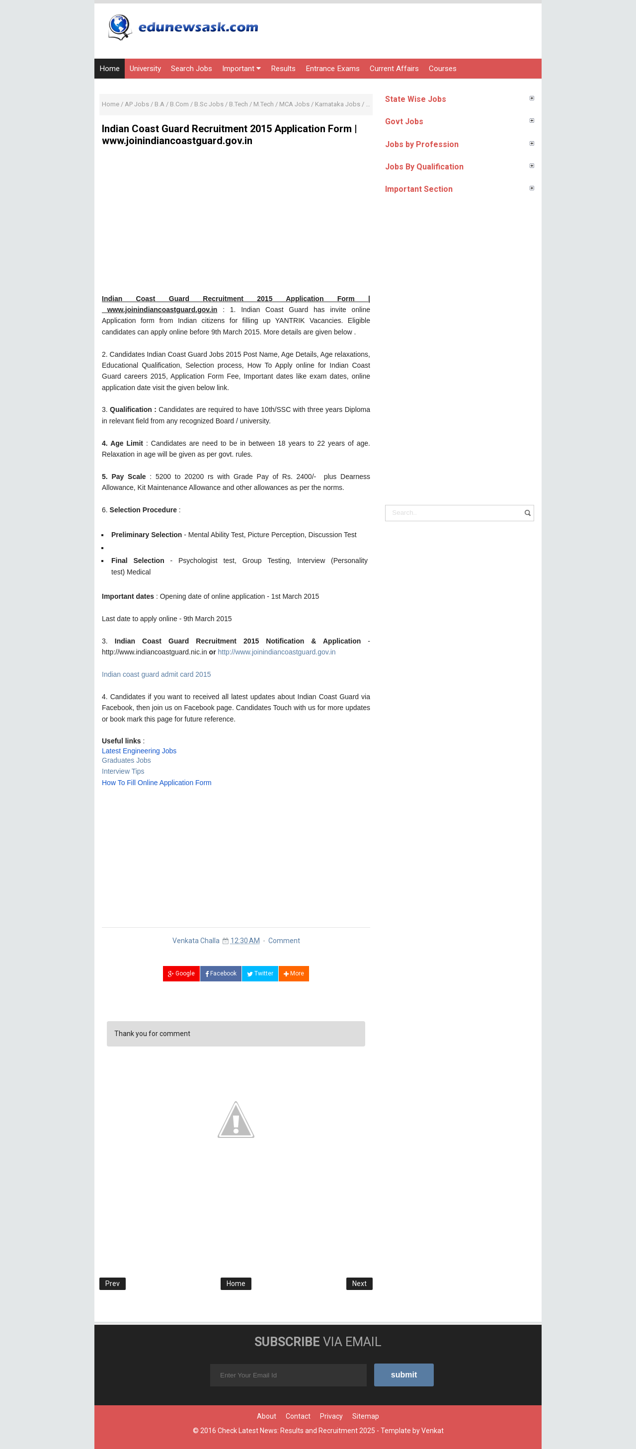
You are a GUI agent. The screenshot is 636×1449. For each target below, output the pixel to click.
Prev (112, 1284)
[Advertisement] (236, 223)
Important (241, 68)
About (266, 1416)
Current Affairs (394, 68)
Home (109, 68)
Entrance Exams (333, 68)
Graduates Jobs (126, 760)
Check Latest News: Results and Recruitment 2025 (296, 1431)
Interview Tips (123, 771)
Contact (298, 1416)
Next (359, 1284)
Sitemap (365, 1416)
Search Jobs (191, 68)
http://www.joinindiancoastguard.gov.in (276, 652)
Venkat (432, 1431)
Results (283, 68)
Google (181, 973)
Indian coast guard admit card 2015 (156, 674)
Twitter (260, 973)
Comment (284, 941)
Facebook (221, 973)
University (145, 68)
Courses (443, 68)
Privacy (331, 1416)
